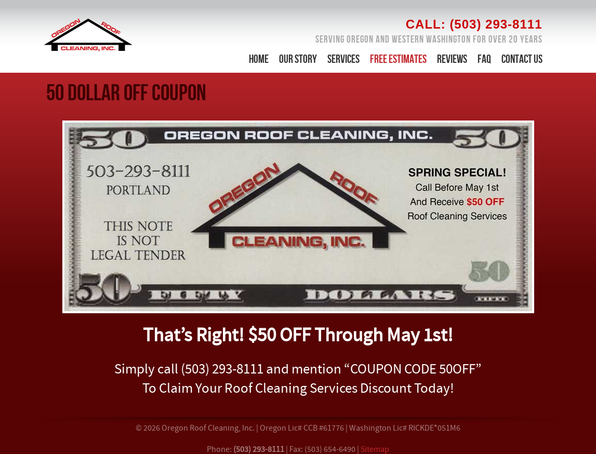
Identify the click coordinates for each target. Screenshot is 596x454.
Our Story (298, 59)
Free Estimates (398, 59)
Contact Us (521, 59)
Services (343, 59)
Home (259, 59)
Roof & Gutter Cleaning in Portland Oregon (88, 34)
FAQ (484, 59)
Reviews (452, 59)
